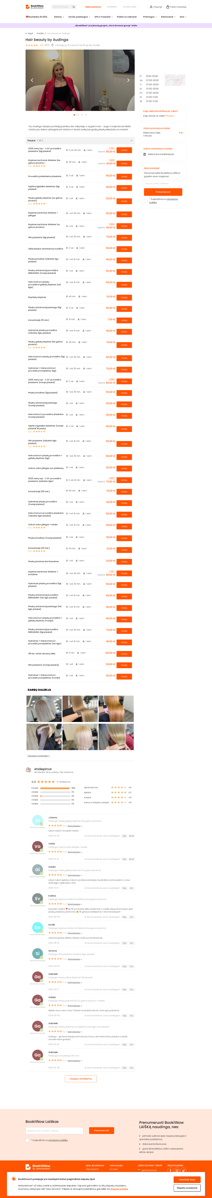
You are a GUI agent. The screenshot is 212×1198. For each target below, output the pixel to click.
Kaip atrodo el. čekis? (163, 153)
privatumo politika (58, 1140)
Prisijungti (157, 7)
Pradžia (40, 33)
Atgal (30, 33)
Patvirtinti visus (187, 1180)
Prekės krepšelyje (178, 7)
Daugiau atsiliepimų (81, 1078)
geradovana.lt (149, 1170)
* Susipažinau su (163, 240)
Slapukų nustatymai (187, 1188)
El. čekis (114, 1169)
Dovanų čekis (129, 6)
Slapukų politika (119, 1189)
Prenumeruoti (163, 231)
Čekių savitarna (93, 6)
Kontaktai (112, 6)
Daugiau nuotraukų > (39, 755)
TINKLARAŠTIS (92, 1169)
